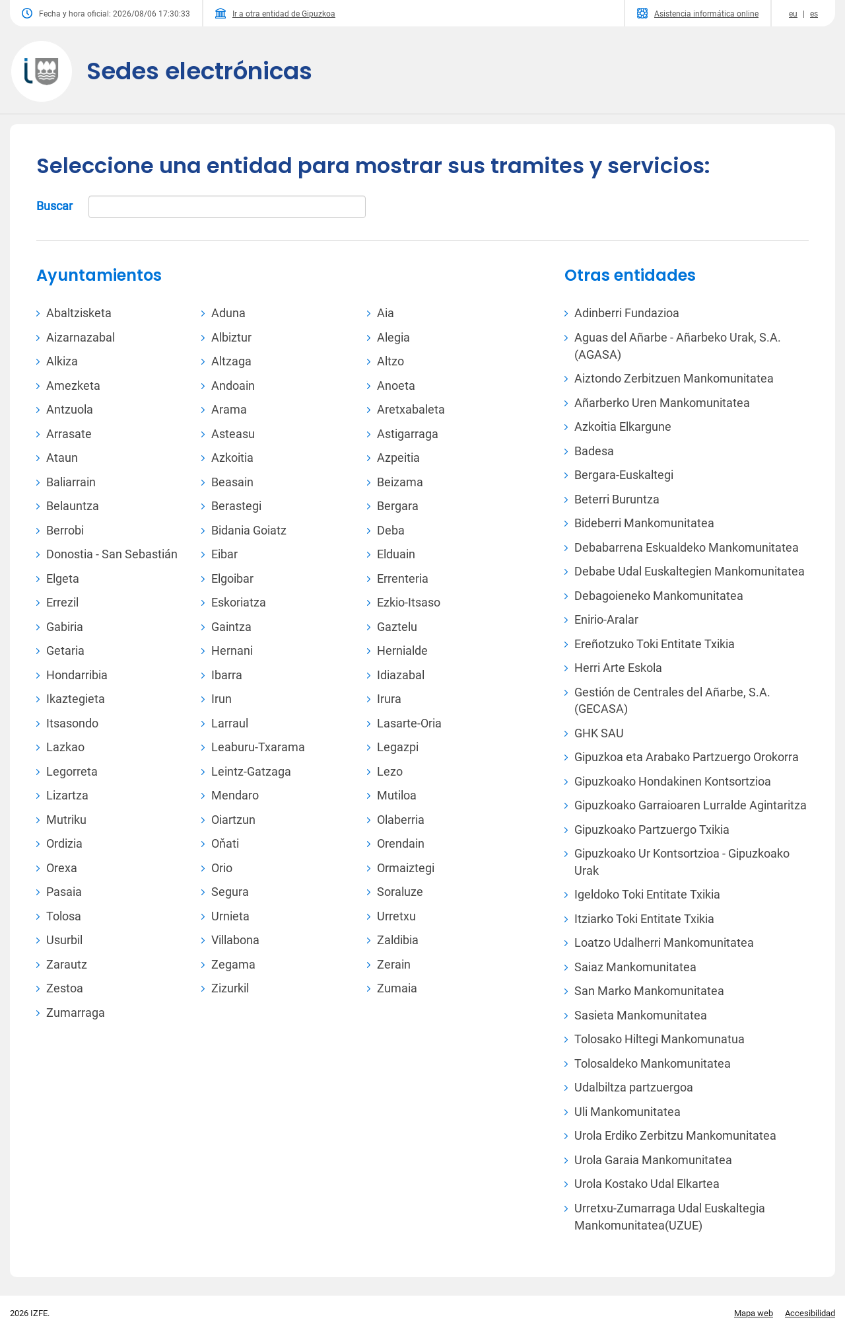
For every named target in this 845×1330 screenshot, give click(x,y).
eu (793, 13)
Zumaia (397, 988)
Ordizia (64, 843)
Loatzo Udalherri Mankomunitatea (664, 942)
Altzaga (231, 361)
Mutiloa (397, 795)
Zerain (394, 964)
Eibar (224, 554)
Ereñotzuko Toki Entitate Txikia (654, 644)
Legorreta (72, 771)
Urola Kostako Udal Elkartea (647, 1184)
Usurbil (64, 940)
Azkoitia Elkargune (622, 426)
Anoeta (396, 385)
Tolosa (63, 916)
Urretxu (396, 916)
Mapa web (753, 1313)
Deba (391, 530)
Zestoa (64, 988)
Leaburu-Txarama (258, 747)
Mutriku (66, 820)
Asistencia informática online (698, 13)
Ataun (62, 457)
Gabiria (64, 627)
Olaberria (400, 820)
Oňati (225, 843)
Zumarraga (75, 1012)
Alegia (393, 337)
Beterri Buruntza (616, 499)
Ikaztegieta (75, 699)
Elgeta (62, 578)
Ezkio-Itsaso (408, 602)
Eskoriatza (238, 602)
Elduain (396, 554)
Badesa (594, 451)
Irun (221, 699)
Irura (389, 699)
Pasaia (64, 892)
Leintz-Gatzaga (251, 771)
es (814, 13)
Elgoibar (232, 578)
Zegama (233, 964)
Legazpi (398, 747)
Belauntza (72, 506)
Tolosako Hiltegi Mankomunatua (659, 1039)
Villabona (235, 940)
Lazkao (65, 747)
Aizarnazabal (80, 337)
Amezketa (73, 385)
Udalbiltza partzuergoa (633, 1087)
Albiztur (231, 337)
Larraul (229, 723)
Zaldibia (398, 940)
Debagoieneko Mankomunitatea (658, 596)
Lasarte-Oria (409, 723)
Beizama (400, 482)
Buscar (201, 207)
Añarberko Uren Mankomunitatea (662, 403)
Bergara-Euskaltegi (623, 475)
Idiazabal (400, 675)
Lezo (390, 771)
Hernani (232, 650)
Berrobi (65, 530)
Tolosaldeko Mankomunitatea (652, 1063)
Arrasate (69, 434)
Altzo (390, 361)
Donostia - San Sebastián (112, 554)
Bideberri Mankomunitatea (644, 523)
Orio (221, 868)
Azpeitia (398, 457)
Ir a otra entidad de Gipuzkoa (275, 13)
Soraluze (400, 892)
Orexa (61, 868)
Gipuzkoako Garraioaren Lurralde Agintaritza (690, 805)
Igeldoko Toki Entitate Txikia (647, 894)
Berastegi (236, 506)
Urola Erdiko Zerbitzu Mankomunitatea (675, 1135)
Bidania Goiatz (249, 530)
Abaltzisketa (79, 313)
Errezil (62, 602)
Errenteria (402, 578)
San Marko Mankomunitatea (649, 991)
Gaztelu (397, 627)
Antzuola (69, 409)
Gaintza (231, 627)
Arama (229, 409)
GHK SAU (599, 733)
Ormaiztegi (405, 868)
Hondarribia (77, 675)
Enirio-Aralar (606, 619)
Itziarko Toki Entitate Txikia (644, 919)
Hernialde (402, 650)
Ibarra (226, 675)
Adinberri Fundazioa (626, 313)
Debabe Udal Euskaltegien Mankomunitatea (689, 571)
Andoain (233, 385)
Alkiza (62, 361)
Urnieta (230, 916)
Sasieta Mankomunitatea (640, 1015)
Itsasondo (72, 723)
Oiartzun (233, 820)
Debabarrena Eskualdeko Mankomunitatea (686, 547)
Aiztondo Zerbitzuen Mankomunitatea (674, 378)
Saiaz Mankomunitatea (635, 967)
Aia (385, 313)
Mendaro (235, 795)
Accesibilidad (810, 1313)
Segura (230, 892)
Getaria (65, 650)
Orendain (400, 843)
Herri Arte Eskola (618, 668)
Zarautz (66, 964)
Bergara (398, 506)
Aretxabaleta (411, 409)
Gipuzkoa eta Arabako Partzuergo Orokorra (686, 757)
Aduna (228, 313)
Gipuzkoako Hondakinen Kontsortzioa (672, 781)
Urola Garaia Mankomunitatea (653, 1160)
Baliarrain (71, 482)
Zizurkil (230, 988)
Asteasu (233, 434)
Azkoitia (232, 457)
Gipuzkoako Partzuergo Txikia (651, 829)
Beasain (232, 482)
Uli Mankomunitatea (627, 1112)
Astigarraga (407, 434)
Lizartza (67, 795)
